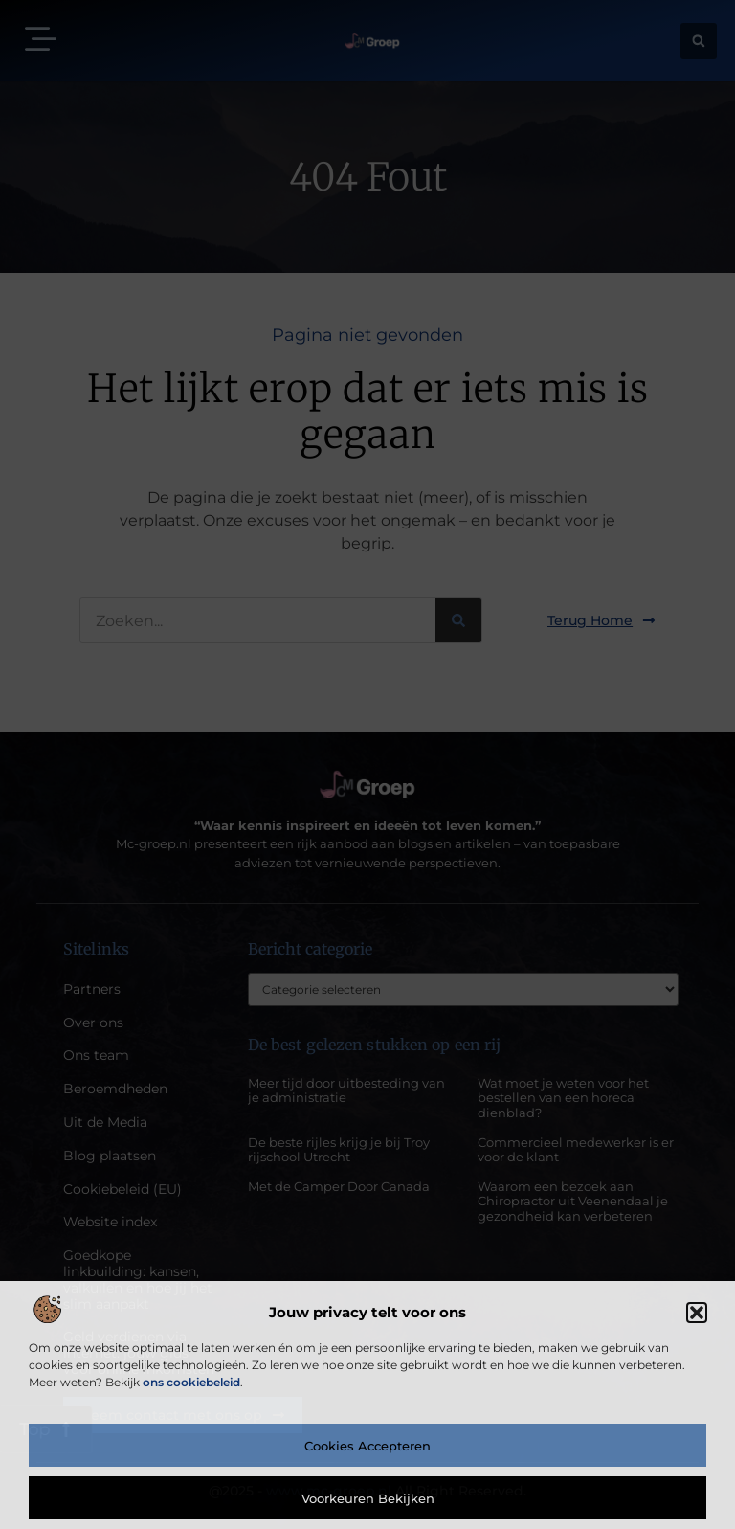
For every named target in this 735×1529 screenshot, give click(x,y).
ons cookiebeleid (191, 1382)
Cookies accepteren (367, 1445)
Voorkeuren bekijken (367, 1498)
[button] (696, 1312)
